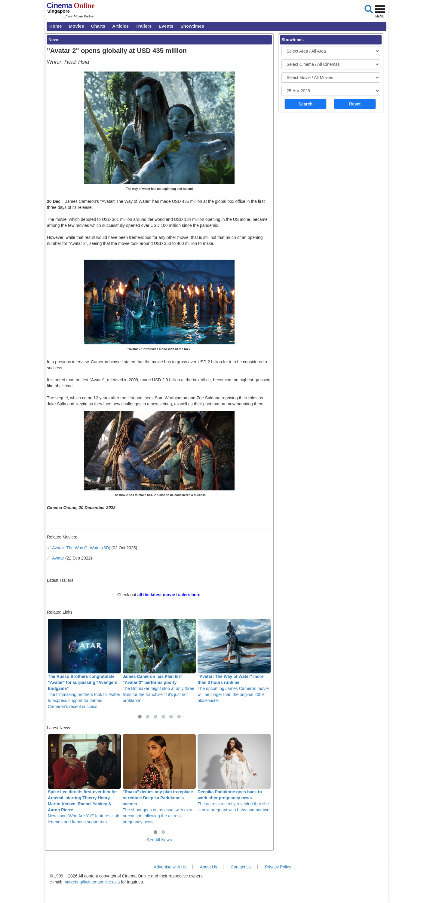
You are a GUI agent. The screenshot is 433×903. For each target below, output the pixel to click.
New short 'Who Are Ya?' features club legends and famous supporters (84, 779)
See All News (159, 839)
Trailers (144, 26)
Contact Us (241, 867)
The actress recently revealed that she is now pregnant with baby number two (234, 773)
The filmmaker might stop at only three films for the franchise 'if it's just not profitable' (159, 661)
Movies (76, 26)
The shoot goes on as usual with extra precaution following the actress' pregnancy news (159, 779)
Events (165, 26)
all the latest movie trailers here (168, 594)
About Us (208, 867)
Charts (98, 26)
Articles (120, 26)
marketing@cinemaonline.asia (91, 882)
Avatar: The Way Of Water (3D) (81, 547)
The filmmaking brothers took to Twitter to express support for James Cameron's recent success (84, 664)
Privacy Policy (278, 867)
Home (55, 26)
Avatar (58, 558)
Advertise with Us (170, 867)
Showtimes (192, 26)
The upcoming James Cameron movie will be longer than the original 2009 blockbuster (234, 661)
